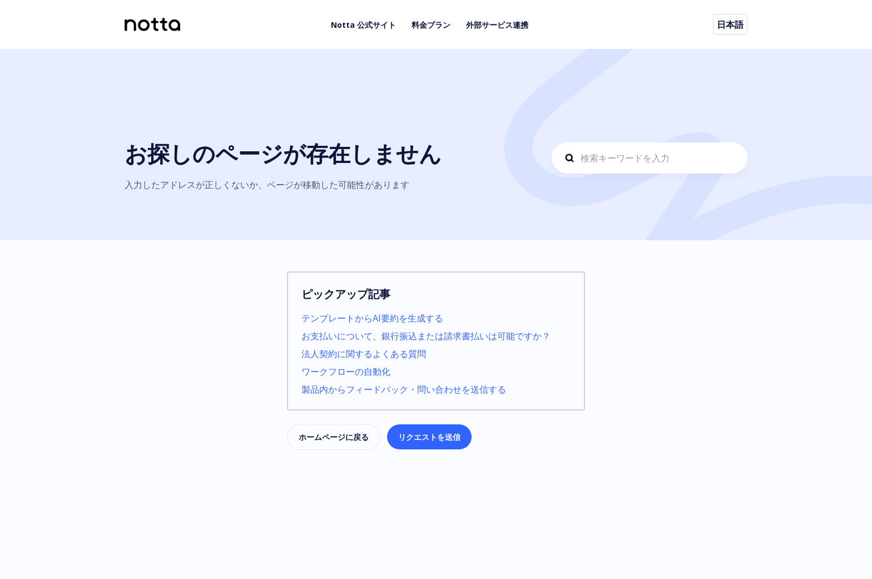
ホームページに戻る (334, 437)
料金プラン (431, 24)
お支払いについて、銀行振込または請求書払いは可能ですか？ (426, 336)
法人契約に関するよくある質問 (363, 354)
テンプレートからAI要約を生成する (372, 318)
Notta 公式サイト (363, 24)
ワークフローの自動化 (345, 371)
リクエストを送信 (429, 437)
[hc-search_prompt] (649, 158)
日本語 (730, 24)
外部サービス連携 (497, 24)
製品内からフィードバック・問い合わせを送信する (403, 389)
